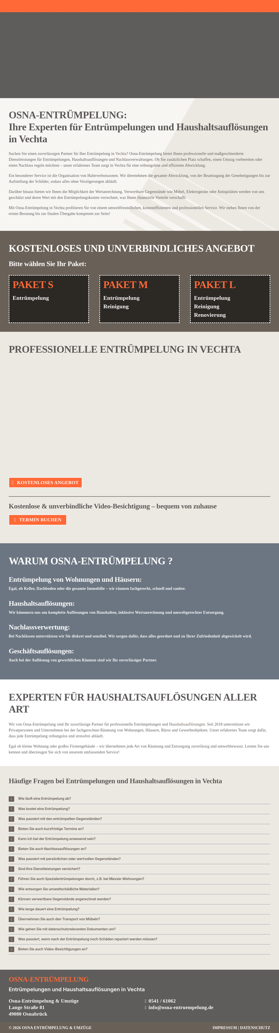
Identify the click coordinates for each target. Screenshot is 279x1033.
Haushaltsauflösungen (187, 724)
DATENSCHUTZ (255, 1028)
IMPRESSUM (225, 1028)
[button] (139, 799)
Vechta (120, 153)
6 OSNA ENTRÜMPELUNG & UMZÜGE (55, 1028)
